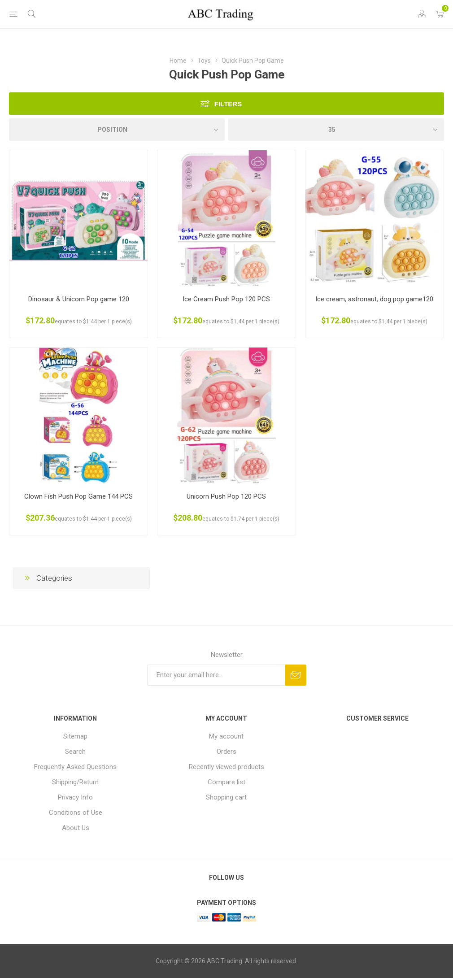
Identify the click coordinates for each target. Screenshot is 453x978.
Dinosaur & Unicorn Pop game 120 (78, 299)
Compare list (226, 782)
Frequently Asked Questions (75, 767)
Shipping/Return (75, 782)
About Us (75, 828)
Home (178, 60)
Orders (226, 752)
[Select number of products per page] (336, 129)
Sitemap (75, 736)
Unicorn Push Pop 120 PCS (226, 496)
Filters (228, 104)
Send (295, 675)
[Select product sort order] (117, 129)
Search (75, 752)
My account (226, 736)
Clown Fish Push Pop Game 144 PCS (78, 496)
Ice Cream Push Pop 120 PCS (226, 299)
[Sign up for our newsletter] (216, 675)
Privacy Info (75, 797)
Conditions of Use (75, 812)
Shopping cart (226, 797)
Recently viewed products (226, 767)
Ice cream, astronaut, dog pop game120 (374, 299)
